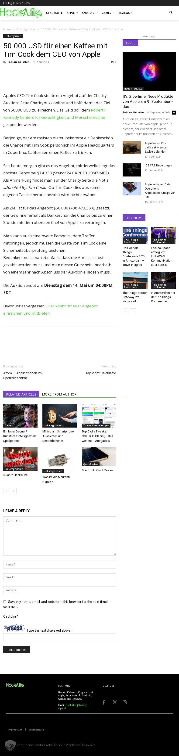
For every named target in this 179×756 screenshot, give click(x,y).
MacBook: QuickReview (98, 470)
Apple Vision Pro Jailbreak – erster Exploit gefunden (156, 147)
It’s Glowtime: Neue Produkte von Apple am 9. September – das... (148, 101)
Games (9, 425)
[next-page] (14, 491)
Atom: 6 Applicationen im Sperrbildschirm (22, 375)
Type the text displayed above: (49, 631)
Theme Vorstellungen (96, 425)
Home (7, 29)
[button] (171, 13)
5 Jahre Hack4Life (15, 475)
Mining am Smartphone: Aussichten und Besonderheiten (58, 436)
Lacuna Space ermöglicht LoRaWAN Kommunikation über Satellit (161, 256)
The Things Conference (131, 241)
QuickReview (90, 464)
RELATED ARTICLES (21, 394)
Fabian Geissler (18, 62)
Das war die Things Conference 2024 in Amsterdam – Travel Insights (134, 256)
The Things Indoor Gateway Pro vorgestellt (135, 297)
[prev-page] (6, 491)
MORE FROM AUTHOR (59, 394)
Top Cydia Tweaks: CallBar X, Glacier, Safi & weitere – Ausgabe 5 (98, 436)
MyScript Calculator (101, 373)
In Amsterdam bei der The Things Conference (163, 297)
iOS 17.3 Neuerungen (158, 165)
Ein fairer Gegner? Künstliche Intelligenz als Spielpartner (19, 436)
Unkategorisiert (26, 29)
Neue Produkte (133, 88)
